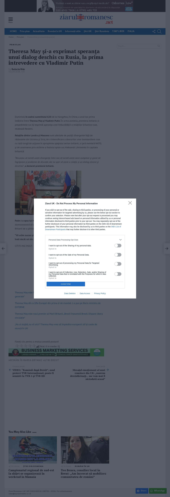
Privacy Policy (100, 293)
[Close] (130, 203)
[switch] (117, 245)
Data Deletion (70, 293)
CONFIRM (66, 284)
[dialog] (85, 248)
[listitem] (85, 239)
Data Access (85, 293)
